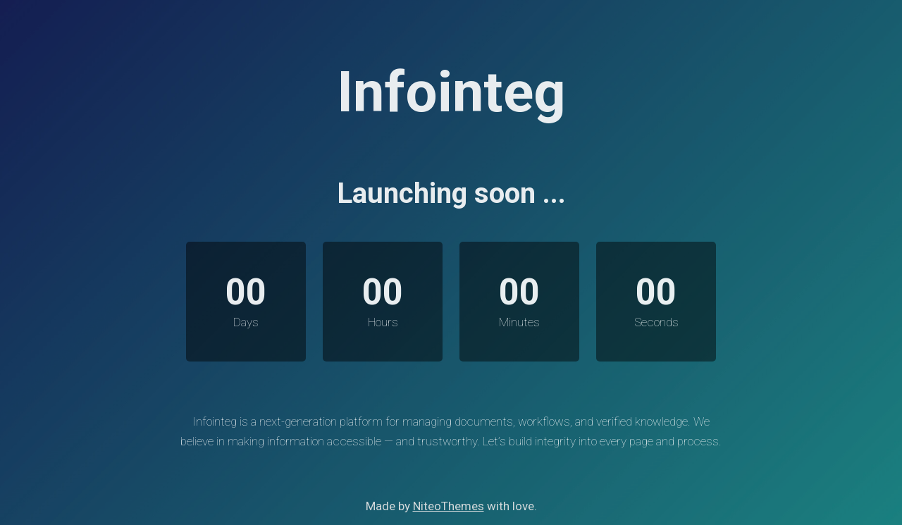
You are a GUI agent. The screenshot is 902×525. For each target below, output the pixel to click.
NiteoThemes (448, 506)
